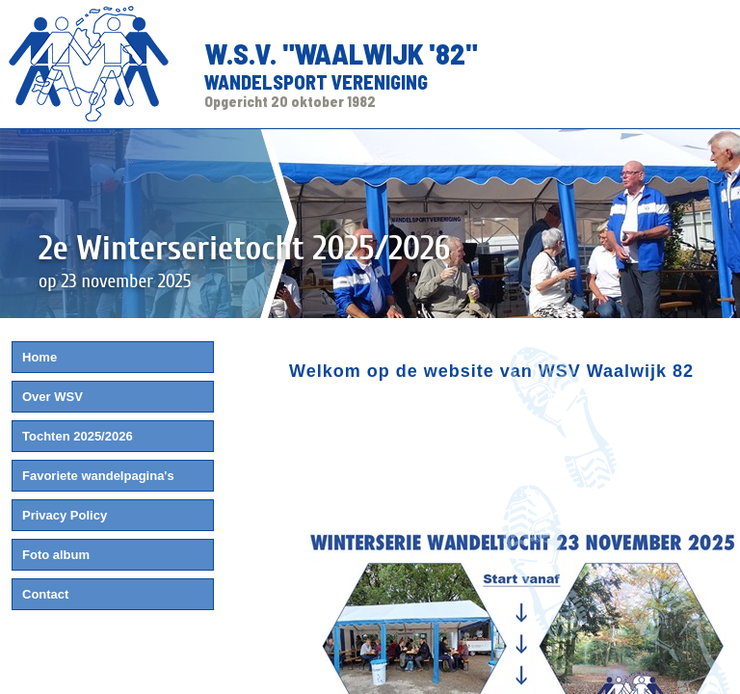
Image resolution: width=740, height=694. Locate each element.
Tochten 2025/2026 (77, 436)
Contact (45, 594)
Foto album (56, 554)
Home (39, 357)
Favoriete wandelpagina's (98, 475)
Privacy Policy (64, 515)
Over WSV (52, 396)
